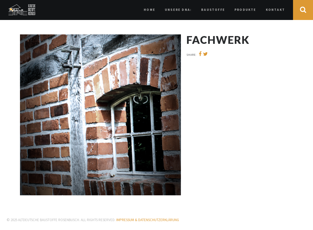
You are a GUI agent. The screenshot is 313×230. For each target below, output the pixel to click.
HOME (149, 9)
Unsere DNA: (178, 9)
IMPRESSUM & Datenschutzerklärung (147, 220)
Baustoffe (213, 9)
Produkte (245, 9)
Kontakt (275, 9)
